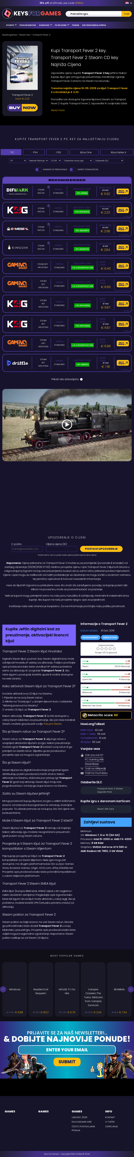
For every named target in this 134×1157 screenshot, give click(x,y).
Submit (67, 1062)
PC (9, 152)
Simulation (110, 637)
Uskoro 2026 (79, 1117)
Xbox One (74, 152)
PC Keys (11, 25)
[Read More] (89, 110)
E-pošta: (17, 544)
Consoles (45, 25)
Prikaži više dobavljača (67, 379)
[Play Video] (67, 425)
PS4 (27, 152)
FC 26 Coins (62, 25)
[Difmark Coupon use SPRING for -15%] (67, 615)
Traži (126, 14)
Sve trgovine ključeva (94, 25)
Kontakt (110, 1117)
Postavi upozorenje (101, 549)
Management (90, 637)
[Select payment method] (38, 160)
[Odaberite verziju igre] (77, 160)
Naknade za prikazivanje (50, 169)
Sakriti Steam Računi (83, 169)
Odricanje (111, 1126)
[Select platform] (17, 160)
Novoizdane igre (82, 1121)
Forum (75, 25)
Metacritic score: (100, 715)
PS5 (47, 152)
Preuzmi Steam (53, 724)
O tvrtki (110, 1121)
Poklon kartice (27, 25)
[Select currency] (55, 160)
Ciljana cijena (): (56, 544)
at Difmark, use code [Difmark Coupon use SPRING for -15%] (61, 3)
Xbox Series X (113, 152)
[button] (3, 989)
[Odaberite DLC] (108, 160)
